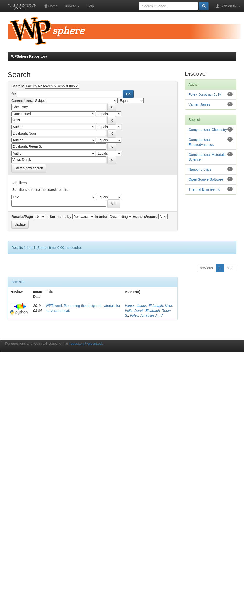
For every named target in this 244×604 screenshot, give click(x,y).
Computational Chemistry (208, 130)
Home (50, 6)
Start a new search (29, 168)
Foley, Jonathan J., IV (146, 315)
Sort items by (60, 217)
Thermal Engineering (204, 189)
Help (90, 6)
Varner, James (136, 306)
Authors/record (145, 217)
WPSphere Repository (29, 56)
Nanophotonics (200, 169)
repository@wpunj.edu (87, 343)
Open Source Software (206, 179)
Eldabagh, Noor (160, 306)
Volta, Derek (134, 310)
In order (101, 217)
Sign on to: (228, 6)
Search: (17, 86)
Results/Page (22, 217)
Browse (72, 6)
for (13, 94)
